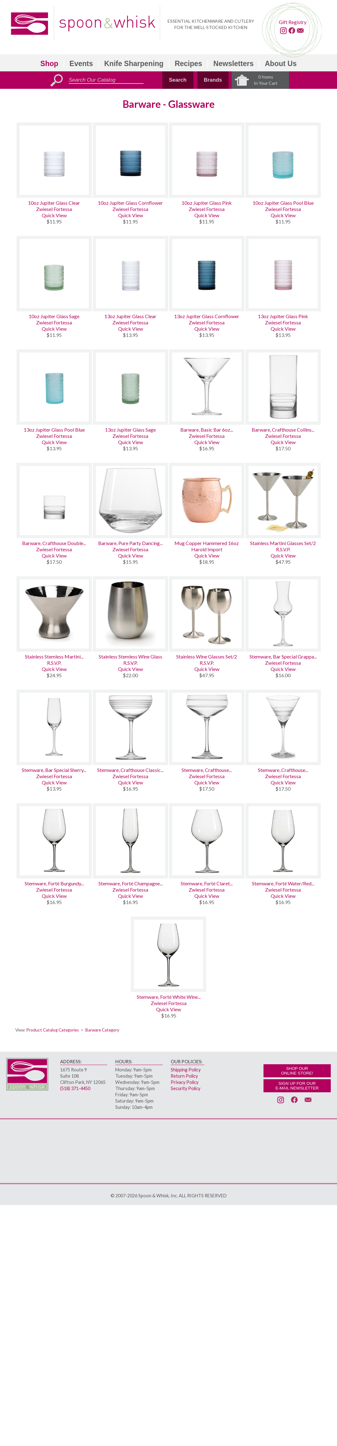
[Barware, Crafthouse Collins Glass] (283, 387)
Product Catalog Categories (52, 1029)
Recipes (188, 64)
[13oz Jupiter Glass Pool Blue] (54, 387)
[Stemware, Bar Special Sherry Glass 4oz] (54, 727)
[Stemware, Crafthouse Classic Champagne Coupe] (130, 727)
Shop (49, 64)
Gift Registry (292, 22)
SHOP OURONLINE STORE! (297, 1070)
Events (81, 64)
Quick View (54, 215)
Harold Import (206, 549)
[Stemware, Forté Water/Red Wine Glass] (283, 840)
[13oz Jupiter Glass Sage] (130, 387)
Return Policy (184, 1076)
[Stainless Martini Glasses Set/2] (283, 500)
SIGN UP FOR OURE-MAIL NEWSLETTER (297, 1085)
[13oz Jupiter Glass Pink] (283, 273)
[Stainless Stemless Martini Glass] (54, 614)
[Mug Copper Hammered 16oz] (206, 500)
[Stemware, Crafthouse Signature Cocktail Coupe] (206, 727)
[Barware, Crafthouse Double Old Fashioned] (54, 500)
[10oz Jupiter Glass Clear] (54, 160)
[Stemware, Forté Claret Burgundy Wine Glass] (206, 840)
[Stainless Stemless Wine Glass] (130, 614)
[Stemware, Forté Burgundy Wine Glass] (54, 840)
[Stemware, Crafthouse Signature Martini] (283, 727)
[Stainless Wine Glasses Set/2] (206, 614)
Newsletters (233, 64)
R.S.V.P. (283, 549)
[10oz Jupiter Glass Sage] (54, 273)
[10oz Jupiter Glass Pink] (206, 160)
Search (178, 80)
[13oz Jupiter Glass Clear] (130, 273)
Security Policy (185, 1088)
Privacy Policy (184, 1082)
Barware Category (102, 1029)
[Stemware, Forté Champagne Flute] (130, 840)
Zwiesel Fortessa (54, 209)
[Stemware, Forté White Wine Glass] (168, 954)
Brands (213, 80)
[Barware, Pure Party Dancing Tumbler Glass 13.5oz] (130, 500)
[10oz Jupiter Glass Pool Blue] (283, 160)
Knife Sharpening (133, 64)
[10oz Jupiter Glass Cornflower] (130, 160)
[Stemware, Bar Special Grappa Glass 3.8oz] (283, 614)
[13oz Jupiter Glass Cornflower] (206, 273)
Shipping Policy (186, 1069)
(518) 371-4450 (75, 1088)
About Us (281, 64)
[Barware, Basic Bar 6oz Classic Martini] (206, 387)
